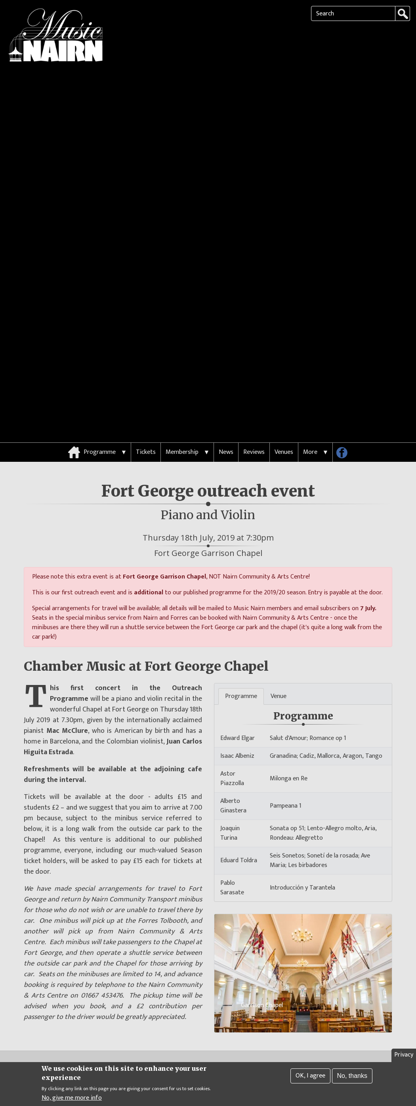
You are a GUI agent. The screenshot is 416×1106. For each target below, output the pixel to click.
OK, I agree (310, 1076)
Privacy (403, 1055)
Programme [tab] (241, 645)
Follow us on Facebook (345, 402)
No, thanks (352, 1076)
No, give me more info (72, 1098)
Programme (100, 400)
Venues (284, 400)
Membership (182, 400)
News (226, 400)
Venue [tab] (278, 645)
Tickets (146, 400)
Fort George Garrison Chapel (208, 501)
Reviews (254, 400)
